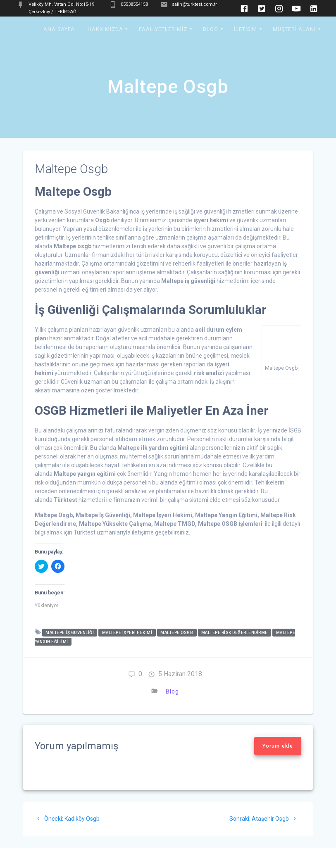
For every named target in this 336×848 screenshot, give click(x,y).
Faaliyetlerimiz (163, 29)
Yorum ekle (277, 746)
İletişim (245, 29)
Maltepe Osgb (176, 632)
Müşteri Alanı (294, 29)
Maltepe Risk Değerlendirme (234, 632)
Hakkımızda (105, 29)
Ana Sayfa (59, 29)
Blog (210, 29)
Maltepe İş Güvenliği (69, 632)
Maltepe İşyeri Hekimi (127, 632)
